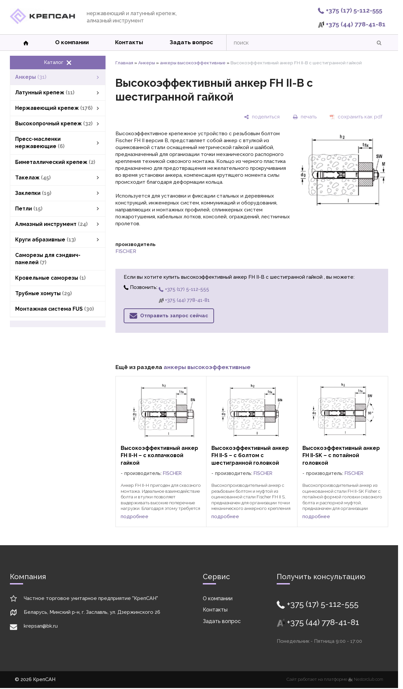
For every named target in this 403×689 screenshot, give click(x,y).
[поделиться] (262, 116)
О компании (72, 42)
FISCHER (125, 251)
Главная (124, 62)
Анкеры (146, 62)
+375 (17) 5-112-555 (350, 10)
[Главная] (42, 22)
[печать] (305, 116)
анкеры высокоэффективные (193, 62)
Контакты (129, 42)
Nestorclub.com (368, 679)
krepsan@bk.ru (41, 626)
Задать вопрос (191, 42)
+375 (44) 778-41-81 (352, 24)
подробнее (134, 516)
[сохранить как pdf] (356, 116)
